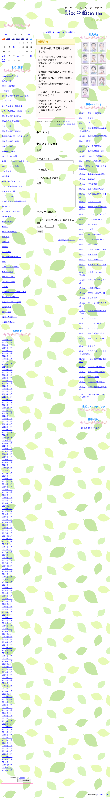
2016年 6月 (7, 582)
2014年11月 (7, 634)
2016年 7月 (7, 579)
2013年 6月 (7, 677)
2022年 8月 (7, 380)
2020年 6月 (7, 451)
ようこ (82, 128)
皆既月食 (5, 242)
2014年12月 (7, 631)
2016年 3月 (7, 590)
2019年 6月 (7, 484)
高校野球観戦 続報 (10, 141)
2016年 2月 (7, 593)
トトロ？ (91, 346)
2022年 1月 (7, 399)
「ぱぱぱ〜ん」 (9, 196)
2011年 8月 (7, 737)
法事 (4, 261)
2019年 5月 (7, 486)
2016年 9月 (7, 574)
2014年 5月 (7, 650)
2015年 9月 (7, 606)
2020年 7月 (7, 448)
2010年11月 (7, 762)
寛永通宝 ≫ (70, 32)
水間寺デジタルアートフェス (14, 292)
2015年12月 (7, 598)
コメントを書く (66, 124)
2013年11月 (7, 666)
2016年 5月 (7, 585)
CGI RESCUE (103, 794)
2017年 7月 (7, 546)
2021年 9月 (7, 410)
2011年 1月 (7, 756)
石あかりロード (8, 277)
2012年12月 (7, 694)
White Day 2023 (8, 151)
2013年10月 (7, 669)
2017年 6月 (7, 549)
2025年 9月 (7, 339)
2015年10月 (7, 604)
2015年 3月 (7, 623)
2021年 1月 (7, 432)
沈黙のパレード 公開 (11, 302)
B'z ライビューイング (11, 211)
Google (21, 777)
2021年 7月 (7, 416)
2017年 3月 (7, 557)
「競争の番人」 (8, 322)
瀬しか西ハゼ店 (8, 282)
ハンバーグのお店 (9, 156)
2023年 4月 (7, 358)
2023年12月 (7, 345)
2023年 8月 (7, 348)
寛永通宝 (5, 236)
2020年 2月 (7, 462)
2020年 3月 (7, 459)
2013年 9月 (7, 672)
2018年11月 (7, 503)
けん (81, 118)
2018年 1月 (7, 530)
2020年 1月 (7, 465)
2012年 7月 (7, 707)
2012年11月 (7, 696)
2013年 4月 (7, 683)
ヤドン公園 (6, 126)
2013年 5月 (7, 680)
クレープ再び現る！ (10, 297)
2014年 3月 (7, 655)
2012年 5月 (7, 713)
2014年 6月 (7, 647)
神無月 (5, 226)
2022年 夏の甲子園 (96, 293)
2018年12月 (7, 500)
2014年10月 (7, 636)
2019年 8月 (7, 478)
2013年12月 (7, 664)
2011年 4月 (7, 748)
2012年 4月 (7, 715)
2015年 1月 (7, 628)
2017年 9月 (7, 541)
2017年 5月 (7, 552)
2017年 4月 (7, 555)
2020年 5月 (7, 454)
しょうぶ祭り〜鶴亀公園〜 (13, 106)
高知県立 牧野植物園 (10, 121)
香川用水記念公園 (9, 231)
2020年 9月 (7, 443)
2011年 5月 (7, 745)
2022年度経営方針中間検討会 (14, 201)
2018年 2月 (7, 527)
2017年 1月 (7, 563)
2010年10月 (7, 764)
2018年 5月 (7, 519)
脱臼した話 (6, 312)
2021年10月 (7, 407)
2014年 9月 (7, 639)
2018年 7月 (7, 514)
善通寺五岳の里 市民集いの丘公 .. (16, 136)
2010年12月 (7, 759)
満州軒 (5, 247)
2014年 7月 (7, 645)
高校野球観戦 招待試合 (11, 116)
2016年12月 (7, 566)
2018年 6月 (7, 516)
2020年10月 (7, 440)
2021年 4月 (7, 424)
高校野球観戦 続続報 (11, 131)
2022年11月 (7, 372)
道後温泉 (5, 176)
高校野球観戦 (7, 146)
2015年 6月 (7, 615)
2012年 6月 (7, 710)
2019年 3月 (7, 492)
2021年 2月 (7, 429)
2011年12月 (7, 726)
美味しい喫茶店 (8, 86)
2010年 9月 (7, 767)
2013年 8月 (7, 675)
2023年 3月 (7, 361)
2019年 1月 (7, 497)
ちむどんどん (93, 328)
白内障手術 (6, 216)
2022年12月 (7, 369)
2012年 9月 (7, 702)
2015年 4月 (7, 620)
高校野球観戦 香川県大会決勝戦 (15, 96)
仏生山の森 (6, 252)
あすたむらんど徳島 (10, 166)
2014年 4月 (7, 653)
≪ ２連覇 (47, 32)
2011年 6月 (7, 743)
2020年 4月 (7, 457)
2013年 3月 (7, 685)
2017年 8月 (7, 544)
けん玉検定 (6, 171)
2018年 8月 (7, 511)
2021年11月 (7, 405)
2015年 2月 (7, 625)
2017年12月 (7, 533)
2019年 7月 (7, 481)
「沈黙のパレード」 (96, 367)
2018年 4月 (7, 522)
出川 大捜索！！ (9, 317)
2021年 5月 (7, 421)
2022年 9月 (7, 377)
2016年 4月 (7, 587)
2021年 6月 (7, 418)
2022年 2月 (7, 397)
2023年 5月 (7, 356)
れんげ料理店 (7, 271)
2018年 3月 (7, 525)
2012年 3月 (7, 718)
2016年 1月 (7, 595)
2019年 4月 (7, 489)
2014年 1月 (7, 661)
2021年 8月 (7, 413)
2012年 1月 (7, 724)
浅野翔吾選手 (7, 221)
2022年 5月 (7, 388)
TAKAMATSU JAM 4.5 (11, 257)
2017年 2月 (7, 560)
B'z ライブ (6, 101)
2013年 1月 (7, 691)
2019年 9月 (7, 476)
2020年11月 (7, 437)
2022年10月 (7, 375)
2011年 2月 (7, 754)
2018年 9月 (7, 508)
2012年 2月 (7, 721)
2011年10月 (7, 732)
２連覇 (5, 287)
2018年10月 (7, 506)
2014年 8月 (7, 642)
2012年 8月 (7, 704)
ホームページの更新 (96, 372)
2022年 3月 (7, 394)
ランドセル (92, 318)
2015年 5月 (7, 617)
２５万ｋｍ (92, 298)
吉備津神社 (6, 307)
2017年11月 (7, 536)
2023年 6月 (7, 353)
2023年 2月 (7, 364)
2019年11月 (7, 470)
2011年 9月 (7, 734)
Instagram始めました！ (11, 76)
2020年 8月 (7, 446)
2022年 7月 (7, 383)
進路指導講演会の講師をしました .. (16, 111)
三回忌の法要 (93, 377)
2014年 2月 (7, 658)
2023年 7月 (7, 350)
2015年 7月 (7, 612)
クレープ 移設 (94, 323)
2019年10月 (7, 473)
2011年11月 (7, 729)
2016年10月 (7, 571)
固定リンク (66, 121)
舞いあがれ (6, 206)
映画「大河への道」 (96, 333)
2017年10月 (7, 538)
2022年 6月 (7, 386)
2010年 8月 (7, 770)
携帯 (73, 124)
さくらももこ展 (8, 191)
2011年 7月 (7, 740)
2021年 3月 (7, 427)
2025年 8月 (7, 342)
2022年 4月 (7, 391)
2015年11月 (7, 601)
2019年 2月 (7, 495)
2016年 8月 (7, 576)
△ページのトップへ (66, 240)
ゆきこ (82, 113)
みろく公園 (6, 81)
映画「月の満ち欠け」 (11, 181)
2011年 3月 (7, 751)
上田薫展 (5, 91)
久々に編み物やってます (12, 186)
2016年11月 (7, 568)
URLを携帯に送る (90, 428)
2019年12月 (7, 467)
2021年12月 (7, 402)
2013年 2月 (7, 688)
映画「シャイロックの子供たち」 (16, 161)
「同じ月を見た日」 (10, 266)
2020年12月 (7, 435)
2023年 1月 (7, 367)
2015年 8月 (7, 609)
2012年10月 (7, 699)
